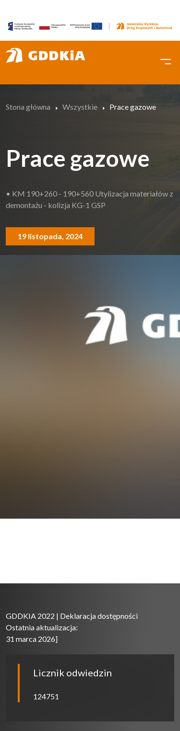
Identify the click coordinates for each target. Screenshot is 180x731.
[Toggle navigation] (165, 60)
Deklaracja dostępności (99, 615)
